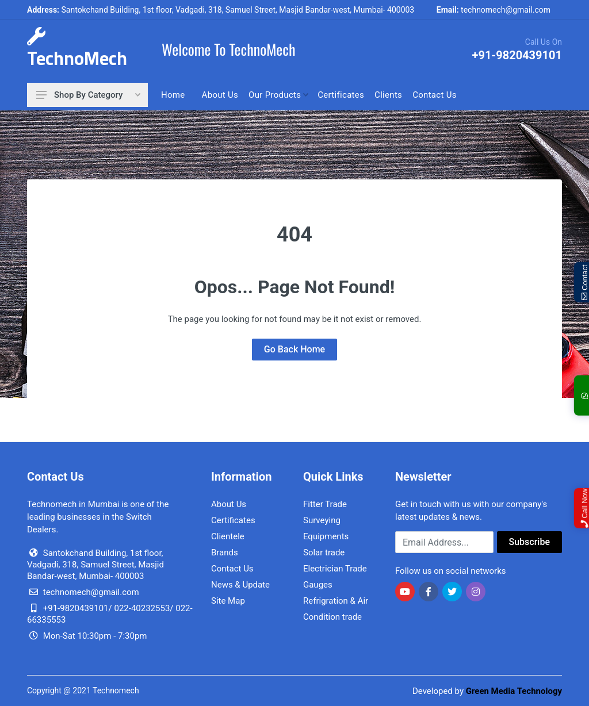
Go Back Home (294, 349)
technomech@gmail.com (493, 9)
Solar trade (324, 552)
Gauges (317, 585)
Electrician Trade (335, 568)
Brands (224, 552)
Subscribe (529, 541)
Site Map (228, 601)
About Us (228, 504)
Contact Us (232, 568)
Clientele (227, 536)
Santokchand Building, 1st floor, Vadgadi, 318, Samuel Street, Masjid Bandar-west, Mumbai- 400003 (220, 10)
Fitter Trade (325, 504)
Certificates (233, 520)
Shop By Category (88, 95)
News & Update (240, 585)
